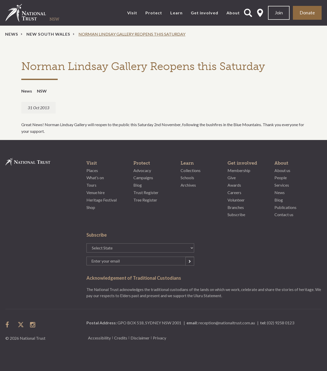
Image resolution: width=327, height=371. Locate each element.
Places (92, 170)
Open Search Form (248, 13)
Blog (137, 185)
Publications (285, 207)
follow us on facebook (8, 325)
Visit (132, 12)
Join (279, 12)
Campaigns (143, 177)
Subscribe (236, 214)
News (11, 34)
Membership (238, 170)
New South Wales (48, 34)
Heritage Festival (101, 199)
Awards (234, 185)
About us (282, 170)
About (233, 12)
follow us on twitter (21, 325)
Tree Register (145, 199)
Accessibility (99, 337)
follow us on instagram (33, 325)
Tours (91, 185)
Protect (153, 12)
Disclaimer (140, 337)
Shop (90, 207)
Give (231, 177)
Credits (120, 337)
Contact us (283, 214)
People (280, 177)
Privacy (159, 337)
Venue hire (95, 192)
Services (281, 185)
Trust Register (145, 192)
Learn (176, 12)
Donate (307, 12)
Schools (187, 177)
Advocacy (142, 170)
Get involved (204, 12)
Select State (260, 13)
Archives (188, 185)
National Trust (36, 13)
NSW (42, 90)
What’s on (95, 177)
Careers (234, 192)
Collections (191, 170)
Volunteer (236, 199)
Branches (235, 207)
